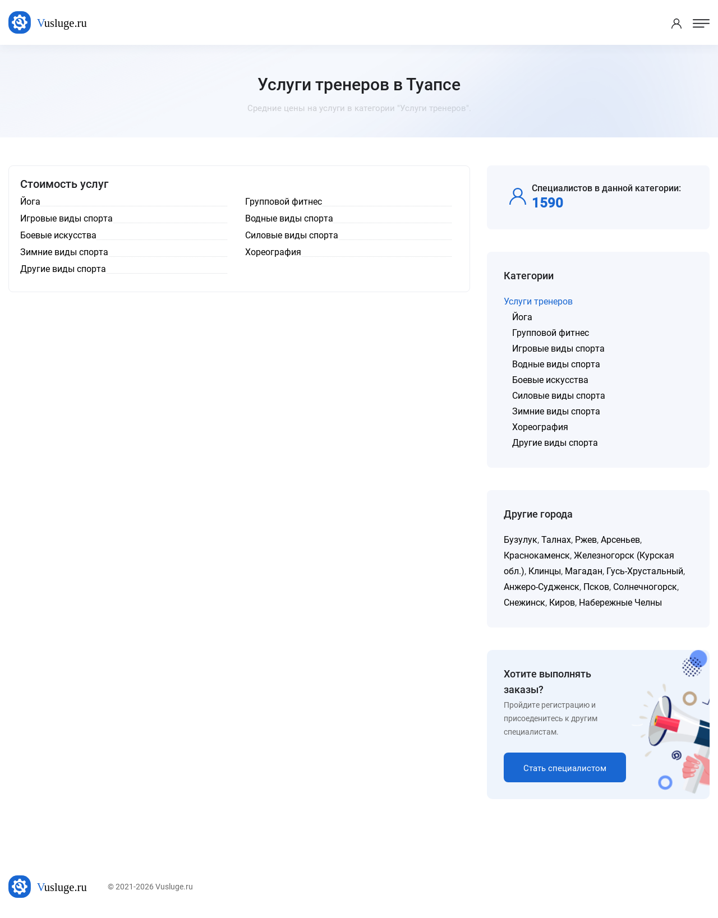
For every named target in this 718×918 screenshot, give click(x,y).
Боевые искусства (550, 380)
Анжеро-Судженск (541, 587)
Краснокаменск (537, 555)
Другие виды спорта (555, 442)
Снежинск (524, 602)
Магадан (583, 571)
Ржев (586, 539)
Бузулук (520, 539)
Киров (562, 602)
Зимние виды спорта (556, 411)
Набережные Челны (620, 602)
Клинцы (544, 571)
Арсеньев (620, 539)
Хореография (540, 427)
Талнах (556, 539)
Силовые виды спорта (558, 395)
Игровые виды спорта (558, 348)
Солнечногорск (645, 587)
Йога (522, 317)
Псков (596, 587)
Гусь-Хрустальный (644, 571)
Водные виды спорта (556, 364)
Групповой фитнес (550, 332)
